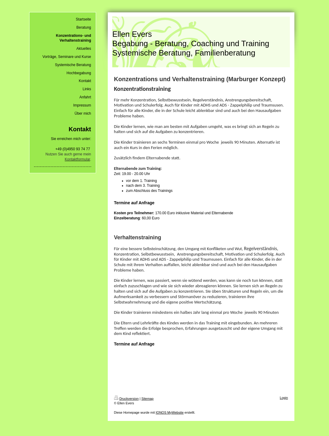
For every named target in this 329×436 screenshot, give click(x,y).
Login (284, 397)
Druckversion (126, 398)
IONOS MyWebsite (170, 412)
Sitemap (147, 398)
